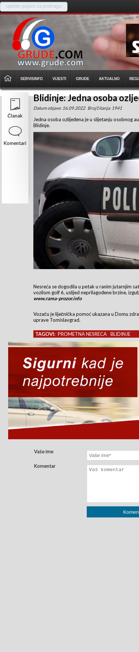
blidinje (120, 334)
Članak (14, 116)
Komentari (15, 143)
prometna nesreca (82, 334)
